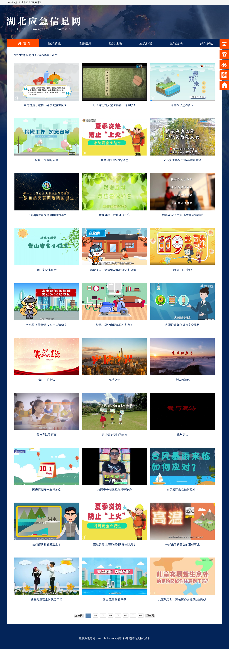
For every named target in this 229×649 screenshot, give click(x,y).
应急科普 (145, 43)
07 (133, 615)
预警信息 (85, 43)
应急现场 (115, 43)
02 (95, 615)
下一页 (150, 615)
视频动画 (43, 55)
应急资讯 (54, 43)
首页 (27, 43)
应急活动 (176, 43)
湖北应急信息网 (24, 55)
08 (140, 615)
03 (103, 615)
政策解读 (206, 43)
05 (118, 615)
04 (110, 615)
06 (125, 615)
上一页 (78, 615)
